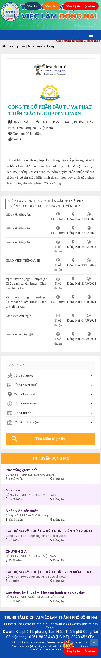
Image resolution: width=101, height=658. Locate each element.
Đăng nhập (51, 6)
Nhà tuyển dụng (41, 46)
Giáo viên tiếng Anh (19, 242)
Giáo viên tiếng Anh (19, 214)
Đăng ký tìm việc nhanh (81, 6)
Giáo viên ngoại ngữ (19, 334)
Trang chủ (13, 46)
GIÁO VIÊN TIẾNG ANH (23, 260)
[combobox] (50, 376)
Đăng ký (32, 6)
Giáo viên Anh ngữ (18, 316)
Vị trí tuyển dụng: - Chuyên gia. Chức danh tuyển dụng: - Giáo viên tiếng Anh (27, 283)
